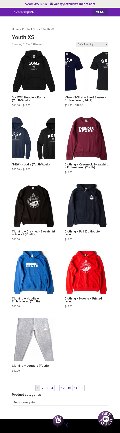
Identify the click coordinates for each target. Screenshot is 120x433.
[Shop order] (92, 44)
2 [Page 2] (42, 388)
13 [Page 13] (69, 388)
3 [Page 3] (47, 388)
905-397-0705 (37, 4)
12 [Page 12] (62, 388)
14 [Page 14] (75, 388)
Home (15, 29)
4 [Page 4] (52, 388)
